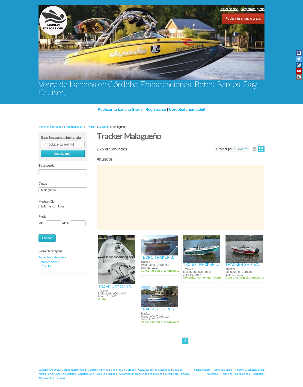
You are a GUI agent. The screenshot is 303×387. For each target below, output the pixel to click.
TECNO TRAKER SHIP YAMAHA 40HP (159, 257)
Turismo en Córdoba (176, 373)
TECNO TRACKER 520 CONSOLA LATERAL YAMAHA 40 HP (201, 265)
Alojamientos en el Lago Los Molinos (140, 373)
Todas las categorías (52, 257)
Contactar (258, 373)
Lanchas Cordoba (49, 369)
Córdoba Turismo (98, 369)
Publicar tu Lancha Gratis (120, 109)
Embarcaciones (49, 262)
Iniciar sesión (229, 9)
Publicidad (212, 373)
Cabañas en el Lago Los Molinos (97, 373)
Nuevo (238, 149)
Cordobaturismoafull (187, 109)
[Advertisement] (180, 197)
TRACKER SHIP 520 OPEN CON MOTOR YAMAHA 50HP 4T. (244, 265)
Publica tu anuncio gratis (243, 18)
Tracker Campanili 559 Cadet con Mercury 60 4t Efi (116, 286)
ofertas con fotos (53, 206)
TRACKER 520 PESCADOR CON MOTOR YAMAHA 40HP (159, 309)
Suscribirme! (62, 153)
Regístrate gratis (252, 9)
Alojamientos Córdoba (52, 377)
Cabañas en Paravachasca (154, 369)
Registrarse (156, 109)
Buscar (47, 238)
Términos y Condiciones (235, 373)
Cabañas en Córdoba (123, 369)
